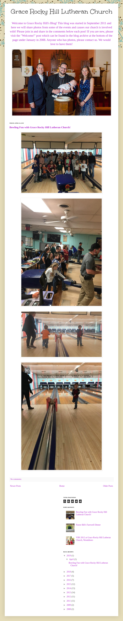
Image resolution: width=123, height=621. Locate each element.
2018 (69, 572)
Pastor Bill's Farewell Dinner (88, 525)
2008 (69, 609)
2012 (69, 596)
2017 (69, 576)
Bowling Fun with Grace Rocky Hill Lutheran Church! (39, 127)
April (71, 559)
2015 (69, 584)
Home (61, 486)
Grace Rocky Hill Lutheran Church (61, 11)
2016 (69, 580)
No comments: (16, 479)
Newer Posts (15, 486)
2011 (69, 601)
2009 (69, 605)
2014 (69, 588)
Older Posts (108, 486)
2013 (69, 592)
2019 (69, 555)
